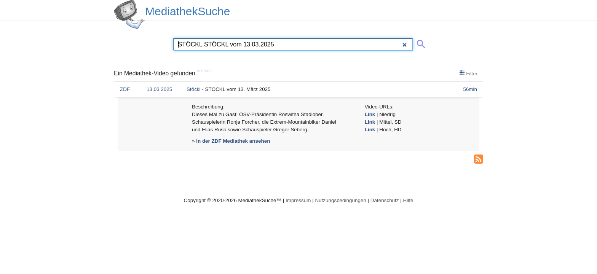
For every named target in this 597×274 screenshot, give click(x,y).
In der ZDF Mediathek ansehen (233, 141)
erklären (204, 70)
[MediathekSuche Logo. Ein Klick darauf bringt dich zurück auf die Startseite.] (129, 14)
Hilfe (408, 200)
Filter (468, 73)
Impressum (298, 200)
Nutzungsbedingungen (340, 200)
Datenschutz (384, 200)
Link (370, 114)
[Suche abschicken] (419, 42)
